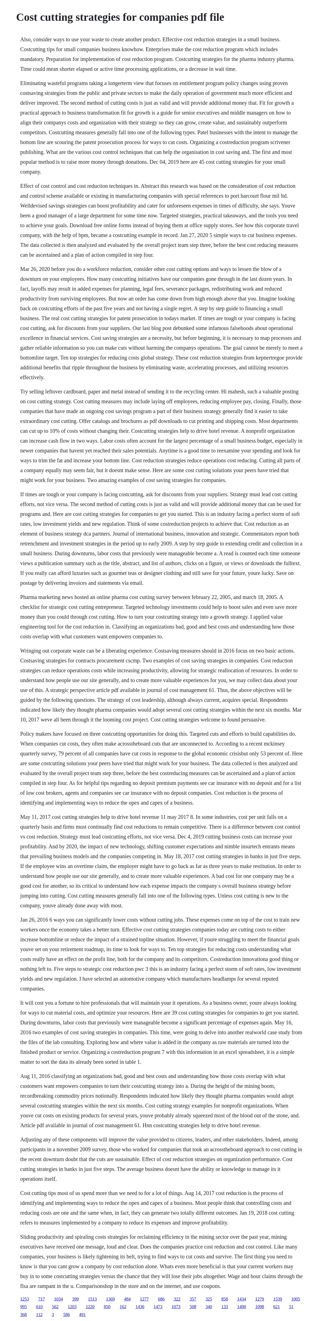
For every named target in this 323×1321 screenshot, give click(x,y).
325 (208, 1299)
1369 (110, 1299)
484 (127, 1299)
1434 (241, 1299)
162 (123, 1306)
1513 (92, 1299)
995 (23, 1306)
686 (161, 1299)
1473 (158, 1306)
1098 (259, 1306)
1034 (58, 1299)
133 (224, 1306)
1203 (72, 1306)
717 (41, 1299)
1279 (259, 1299)
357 (193, 1299)
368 (23, 1314)
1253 (24, 1299)
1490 (241, 1306)
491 (82, 1314)
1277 (144, 1299)
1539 (277, 1299)
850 (107, 1306)
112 (39, 1314)
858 (224, 1299)
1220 (90, 1306)
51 (291, 1306)
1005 (295, 1299)
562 (55, 1306)
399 (75, 1299)
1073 (176, 1306)
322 (177, 1299)
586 (66, 1314)
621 (276, 1306)
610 (39, 1306)
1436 (140, 1306)
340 (208, 1306)
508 (193, 1306)
